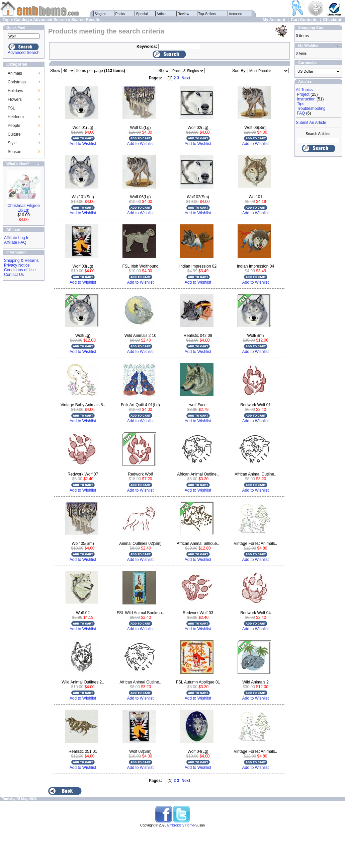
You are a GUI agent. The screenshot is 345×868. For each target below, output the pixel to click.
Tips (300, 103)
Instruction (306, 99)
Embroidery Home (180, 825)
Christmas (17, 82)
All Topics (304, 89)
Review (183, 14)
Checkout (332, 19)
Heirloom (16, 117)
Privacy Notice (17, 265)
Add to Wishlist (83, 143)
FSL (11, 108)
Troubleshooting (311, 108)
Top (6, 19)
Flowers (15, 99)
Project (303, 94)
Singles (100, 14)
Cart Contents (304, 19)
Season (14, 151)
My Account (274, 19)
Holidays (15, 90)
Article (162, 14)
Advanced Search (50, 19)
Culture (14, 134)
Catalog (21, 19)
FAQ (301, 113)
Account (235, 14)
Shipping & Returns (21, 260)
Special (142, 14)
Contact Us (14, 274)
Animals (15, 73)
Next (185, 78)
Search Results (85, 19)
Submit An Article (311, 122)
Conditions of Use (20, 270)
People (14, 125)
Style (12, 143)
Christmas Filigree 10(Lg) (23, 208)
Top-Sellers (207, 14)
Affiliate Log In (16, 237)
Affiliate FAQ (15, 242)
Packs (120, 14)
